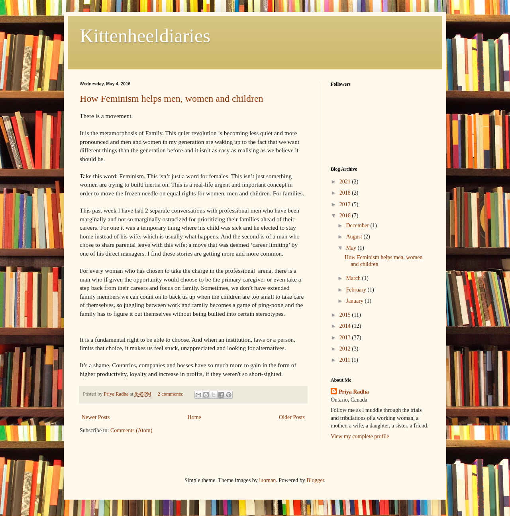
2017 (345, 204)
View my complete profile (360, 436)
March (354, 278)
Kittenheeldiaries (145, 35)
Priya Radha (354, 392)
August (354, 237)
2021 (345, 182)
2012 (345, 349)
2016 (345, 216)
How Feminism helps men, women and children (171, 98)
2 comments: (171, 394)
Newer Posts (96, 417)
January (355, 301)
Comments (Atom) (131, 430)
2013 (345, 338)
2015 (345, 315)
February (356, 290)
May (351, 248)
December (358, 225)
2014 (345, 326)
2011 (345, 360)
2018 (345, 193)
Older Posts (292, 417)
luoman (267, 480)
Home (194, 417)
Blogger (315, 480)
